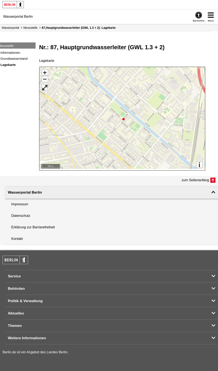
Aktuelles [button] (16, 312)
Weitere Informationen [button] (27, 337)
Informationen (10, 52)
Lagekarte (8, 65)
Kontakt (17, 237)
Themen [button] (15, 324)
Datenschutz (20, 214)
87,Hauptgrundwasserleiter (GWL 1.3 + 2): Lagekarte (79, 27)
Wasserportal (10, 27)
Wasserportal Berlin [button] (25, 191)
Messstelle (30, 27)
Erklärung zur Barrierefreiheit (33, 226)
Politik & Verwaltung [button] (25, 299)
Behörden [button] (16, 287)
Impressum (19, 202)
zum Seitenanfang (195, 178)
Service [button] (14, 275)
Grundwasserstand (13, 58)
